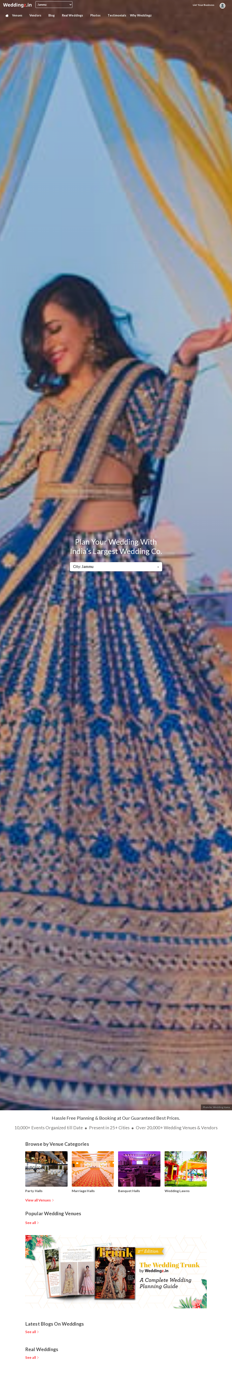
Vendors (37, 15)
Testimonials (117, 15)
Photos (97, 15)
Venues (19, 15)
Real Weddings (74, 15)
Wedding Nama (221, 1107)
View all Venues (38, 1200)
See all (30, 1222)
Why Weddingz (142, 15)
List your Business (203, 4)
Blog (53, 15)
